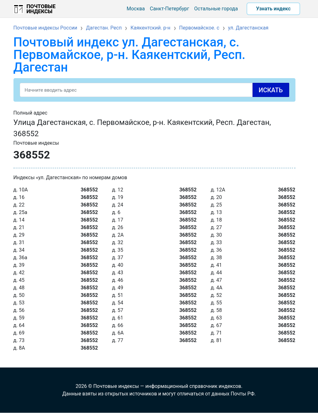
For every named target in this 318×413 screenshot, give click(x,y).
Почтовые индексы (41, 9)
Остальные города (216, 9)
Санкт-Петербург (169, 9)
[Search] (154, 90)
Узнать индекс (273, 9)
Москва (136, 9)
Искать (271, 90)
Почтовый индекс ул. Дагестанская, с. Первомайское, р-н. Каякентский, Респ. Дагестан (129, 55)
